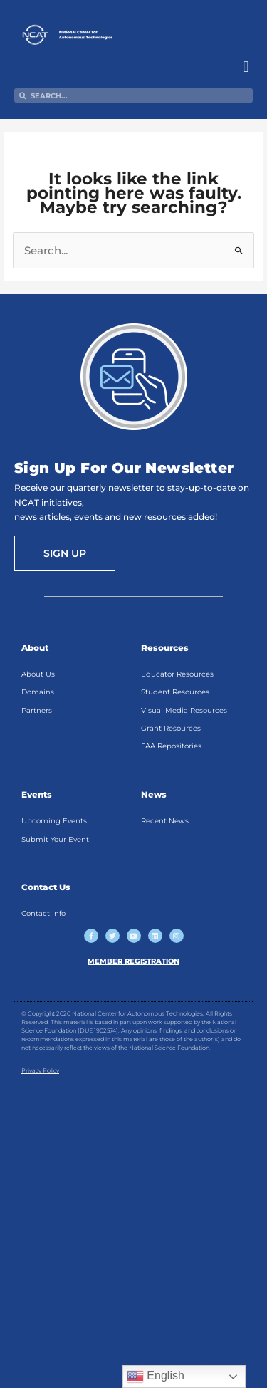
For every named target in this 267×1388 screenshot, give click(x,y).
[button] (246, 66)
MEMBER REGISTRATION (133, 961)
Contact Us (45, 887)
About (34, 647)
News (154, 794)
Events (36, 794)
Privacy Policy (40, 1070)
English (155, 1376)
